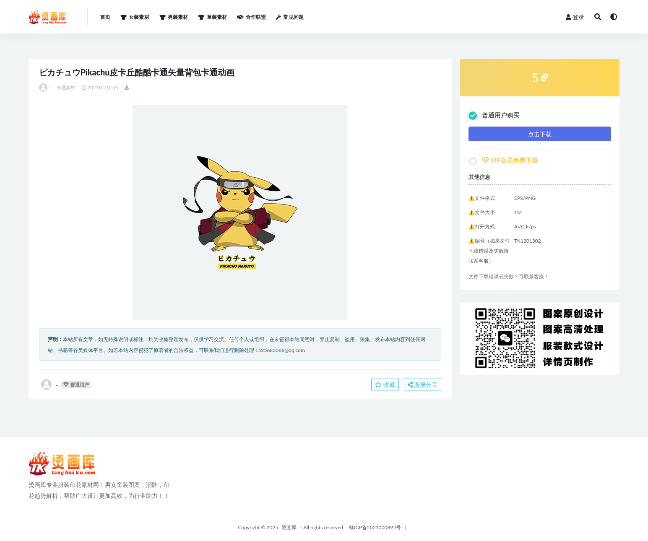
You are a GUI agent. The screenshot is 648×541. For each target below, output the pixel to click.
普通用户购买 (494, 115)
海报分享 (423, 384)
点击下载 (540, 133)
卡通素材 (66, 87)
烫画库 (289, 527)
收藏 (385, 384)
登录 (575, 17)
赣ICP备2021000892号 (375, 527)
